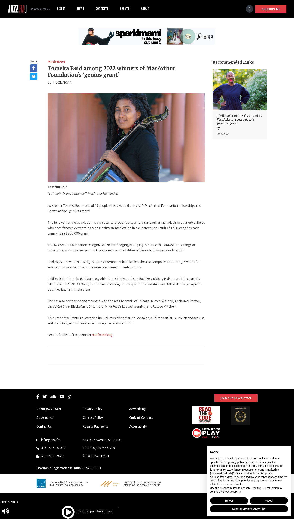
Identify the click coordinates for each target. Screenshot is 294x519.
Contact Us (44, 426)
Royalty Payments (95, 426)
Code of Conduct (141, 417)
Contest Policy (93, 417)
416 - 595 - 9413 (52, 456)
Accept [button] (269, 500)
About (147, 8)
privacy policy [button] (236, 462)
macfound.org (102, 335)
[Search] (249, 9)
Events (126, 8)
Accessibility (138, 426)
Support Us (270, 9)
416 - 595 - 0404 (53, 448)
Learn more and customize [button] (249, 508)
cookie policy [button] (264, 473)
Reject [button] (229, 500)
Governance (44, 417)
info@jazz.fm (50, 440)
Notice (14, 501)
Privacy (5, 501)
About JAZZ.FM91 (48, 409)
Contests (104, 8)
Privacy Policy (92, 409)
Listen (63, 8)
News (82, 8)
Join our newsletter (236, 398)
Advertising (137, 409)
